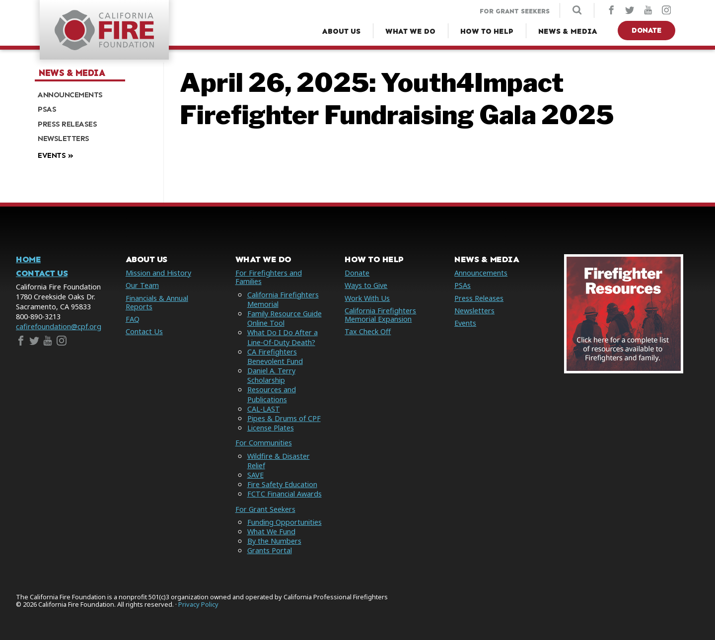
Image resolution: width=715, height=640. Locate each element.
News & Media (72, 73)
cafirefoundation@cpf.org (58, 326)
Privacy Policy (198, 604)
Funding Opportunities (284, 522)
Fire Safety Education (282, 484)
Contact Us (42, 273)
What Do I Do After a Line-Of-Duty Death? (282, 337)
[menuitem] (95, 94)
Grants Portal (269, 550)
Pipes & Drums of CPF (284, 418)
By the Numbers (274, 541)
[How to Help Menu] (486, 31)
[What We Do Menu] (410, 31)
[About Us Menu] (341, 31)
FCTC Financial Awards (284, 493)
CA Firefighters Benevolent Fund (275, 356)
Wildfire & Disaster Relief (278, 460)
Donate (646, 30)
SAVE (255, 475)
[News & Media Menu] (567, 31)
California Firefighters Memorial (283, 299)
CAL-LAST (263, 409)
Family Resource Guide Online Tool (284, 318)
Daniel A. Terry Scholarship (271, 375)
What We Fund (271, 531)
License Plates (270, 427)
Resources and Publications (271, 394)
